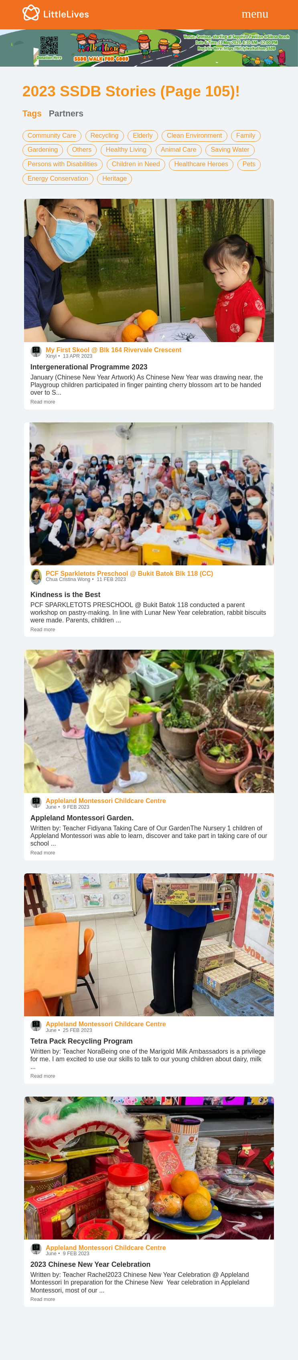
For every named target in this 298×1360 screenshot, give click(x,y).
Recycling (104, 135)
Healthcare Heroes (200, 162)
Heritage (114, 176)
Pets (247, 162)
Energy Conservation (57, 176)
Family (244, 135)
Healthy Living (125, 149)
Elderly (142, 135)
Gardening (43, 149)
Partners (66, 113)
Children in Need (135, 162)
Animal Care (177, 149)
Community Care (52, 135)
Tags (32, 113)
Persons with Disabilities (62, 162)
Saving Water (229, 149)
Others (81, 149)
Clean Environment (193, 135)
